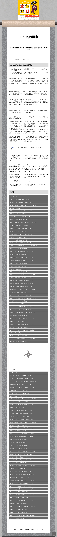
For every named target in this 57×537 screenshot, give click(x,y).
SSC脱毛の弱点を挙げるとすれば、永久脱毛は (21, 260)
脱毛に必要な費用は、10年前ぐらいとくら (20, 208)
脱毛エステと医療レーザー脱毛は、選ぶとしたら (22, 251)
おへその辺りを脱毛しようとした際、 (19, 327)
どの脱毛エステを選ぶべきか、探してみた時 (21, 234)
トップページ (13, 196)
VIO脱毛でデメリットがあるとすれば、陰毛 (20, 216)
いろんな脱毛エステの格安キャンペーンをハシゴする (23, 205)
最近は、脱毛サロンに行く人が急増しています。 (22, 228)
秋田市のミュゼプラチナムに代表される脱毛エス (22, 211)
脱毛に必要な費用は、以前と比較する (19, 254)
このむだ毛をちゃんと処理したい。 (18, 292)
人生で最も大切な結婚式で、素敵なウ (19, 269)
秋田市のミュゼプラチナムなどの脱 (18, 271)
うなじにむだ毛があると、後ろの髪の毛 (20, 240)
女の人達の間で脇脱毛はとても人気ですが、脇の (22, 280)
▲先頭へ (54, 534)
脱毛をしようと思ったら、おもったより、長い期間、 (23, 274)
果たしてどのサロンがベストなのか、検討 (20, 199)
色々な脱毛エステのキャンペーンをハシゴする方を (22, 289)
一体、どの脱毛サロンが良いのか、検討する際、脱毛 (23, 222)
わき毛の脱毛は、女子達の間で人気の (19, 219)
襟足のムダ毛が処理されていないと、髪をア (21, 333)
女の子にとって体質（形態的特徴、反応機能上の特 (22, 338)
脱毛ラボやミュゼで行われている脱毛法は (20, 309)
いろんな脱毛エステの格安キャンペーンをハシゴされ (23, 303)
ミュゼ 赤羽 (11, 147)
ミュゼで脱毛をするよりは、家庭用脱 (19, 225)
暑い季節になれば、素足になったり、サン (20, 341)
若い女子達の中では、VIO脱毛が (18, 266)
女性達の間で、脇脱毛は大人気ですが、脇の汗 (21, 277)
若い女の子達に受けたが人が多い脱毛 (19, 315)
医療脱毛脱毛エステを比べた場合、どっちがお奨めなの (23, 245)
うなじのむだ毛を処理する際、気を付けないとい (22, 286)
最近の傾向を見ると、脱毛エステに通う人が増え (22, 257)
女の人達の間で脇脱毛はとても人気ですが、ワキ (22, 283)
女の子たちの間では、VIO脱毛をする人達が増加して (23, 298)
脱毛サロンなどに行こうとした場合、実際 (20, 295)
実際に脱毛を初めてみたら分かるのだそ (20, 213)
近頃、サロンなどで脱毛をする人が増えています (22, 306)
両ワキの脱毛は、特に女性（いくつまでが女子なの (22, 312)
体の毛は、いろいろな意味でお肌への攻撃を (21, 237)
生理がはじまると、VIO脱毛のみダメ (19, 248)
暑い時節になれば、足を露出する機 (18, 335)
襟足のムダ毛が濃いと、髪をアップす (19, 321)
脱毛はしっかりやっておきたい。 (18, 231)
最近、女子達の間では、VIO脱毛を (18, 263)
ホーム (10, 59)
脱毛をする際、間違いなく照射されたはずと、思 (22, 318)
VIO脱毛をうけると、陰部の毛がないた (19, 301)
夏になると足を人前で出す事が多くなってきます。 (22, 324)
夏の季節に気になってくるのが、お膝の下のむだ (22, 242)
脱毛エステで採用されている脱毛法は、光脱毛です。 (23, 330)
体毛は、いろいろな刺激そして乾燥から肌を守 (21, 202)
